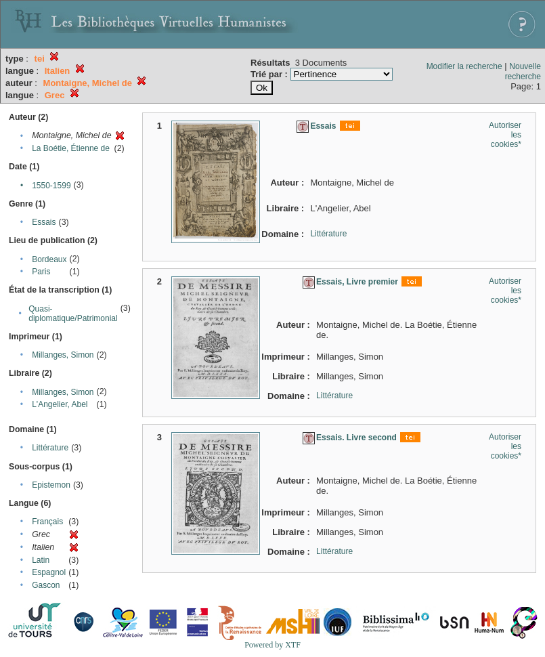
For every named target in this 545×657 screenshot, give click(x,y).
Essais (44, 222)
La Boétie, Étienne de (71, 148)
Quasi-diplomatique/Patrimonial (72, 313)
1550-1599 (51, 185)
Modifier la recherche (464, 66)
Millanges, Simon (62, 355)
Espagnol (49, 572)
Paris (41, 271)
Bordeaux (49, 259)
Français (47, 521)
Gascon (46, 585)
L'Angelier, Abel (59, 404)
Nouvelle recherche (523, 71)
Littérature (50, 447)
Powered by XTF (272, 645)
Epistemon (51, 485)
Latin (40, 560)
